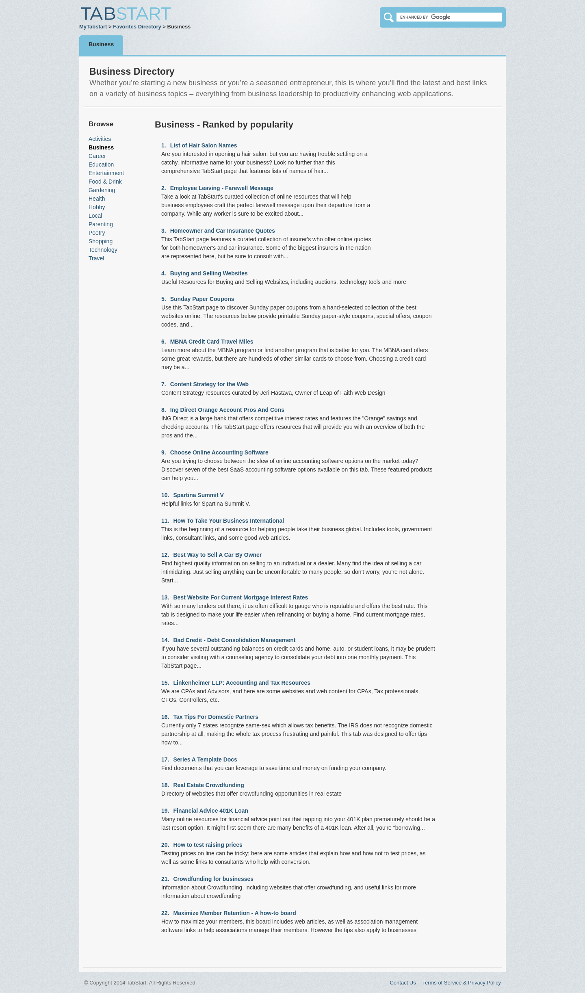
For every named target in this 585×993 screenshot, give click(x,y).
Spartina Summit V (198, 495)
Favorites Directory (137, 27)
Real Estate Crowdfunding (208, 785)
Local (95, 215)
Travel (96, 258)
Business (101, 44)
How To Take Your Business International (228, 520)
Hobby (97, 207)
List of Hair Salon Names (203, 145)
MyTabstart (93, 27)
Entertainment (106, 173)
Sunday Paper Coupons (202, 299)
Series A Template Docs (205, 759)
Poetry (97, 232)
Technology (103, 250)
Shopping (101, 241)
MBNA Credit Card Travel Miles (212, 341)
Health (97, 198)
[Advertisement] (113, 389)
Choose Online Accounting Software (219, 452)
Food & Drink (105, 181)
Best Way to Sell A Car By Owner (217, 555)
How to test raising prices (207, 845)
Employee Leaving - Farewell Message (221, 188)
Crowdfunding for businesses (213, 879)
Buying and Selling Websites (209, 273)
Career (97, 156)
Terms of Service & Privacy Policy (461, 983)
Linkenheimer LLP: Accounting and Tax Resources (241, 682)
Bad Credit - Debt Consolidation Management (234, 640)
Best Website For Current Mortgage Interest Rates (240, 597)
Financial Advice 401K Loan (210, 810)
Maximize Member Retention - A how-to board (234, 913)
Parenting (101, 224)
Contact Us (403, 983)
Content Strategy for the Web (209, 384)
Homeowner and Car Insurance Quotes (222, 230)
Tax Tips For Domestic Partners (215, 717)
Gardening (102, 190)
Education (101, 164)
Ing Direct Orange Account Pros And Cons (227, 410)
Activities (100, 139)
